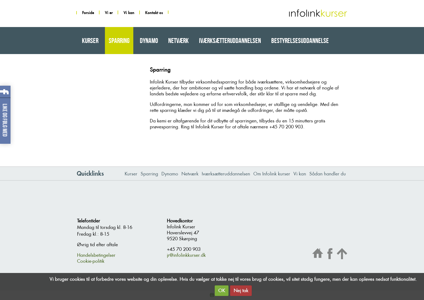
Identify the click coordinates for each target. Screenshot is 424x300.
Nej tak (241, 291)
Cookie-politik (90, 261)
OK (221, 291)
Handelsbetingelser (96, 255)
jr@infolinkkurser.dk (186, 255)
